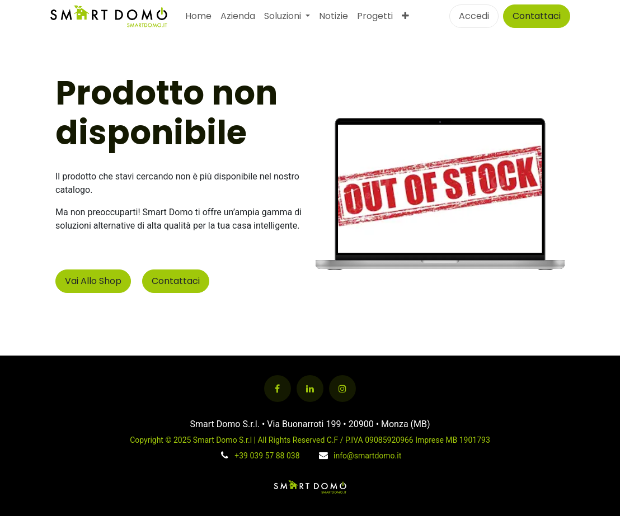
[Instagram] (342, 388)
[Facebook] (277, 388)
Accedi (474, 16)
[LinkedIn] (310, 388)
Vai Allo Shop (93, 280)
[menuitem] (198, 16)
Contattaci (537, 16)
